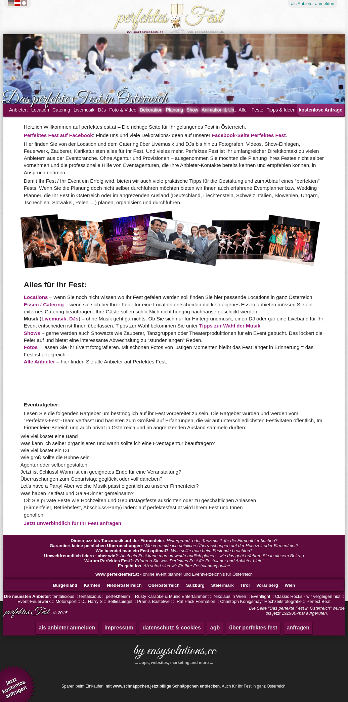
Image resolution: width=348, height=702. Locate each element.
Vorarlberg (267, 585)
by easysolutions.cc (174, 653)
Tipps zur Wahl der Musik (229, 325)
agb (215, 627)
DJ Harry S (92, 601)
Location (40, 110)
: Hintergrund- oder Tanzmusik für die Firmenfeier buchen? (174, 540)
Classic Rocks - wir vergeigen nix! (307, 596)
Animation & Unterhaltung (228, 110)
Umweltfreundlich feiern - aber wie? (81, 555)
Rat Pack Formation (197, 601)
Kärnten (92, 585)
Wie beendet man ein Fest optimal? (131, 550)
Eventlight (260, 596)
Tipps (281, 110)
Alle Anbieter (39, 361)
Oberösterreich (163, 585)
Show (192, 110)
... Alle (240, 110)
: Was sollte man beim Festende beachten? (173, 550)
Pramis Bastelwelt (154, 601)
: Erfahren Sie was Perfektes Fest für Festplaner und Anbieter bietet (174, 560)
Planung (174, 110)
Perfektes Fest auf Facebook (58, 135)
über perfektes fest (253, 627)
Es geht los (129, 565)
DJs (102, 110)
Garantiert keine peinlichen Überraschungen (96, 545)
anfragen (298, 627)
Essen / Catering (44, 304)
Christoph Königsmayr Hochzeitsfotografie (261, 601)
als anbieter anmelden (67, 627)
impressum (118, 627)
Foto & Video (122, 110)
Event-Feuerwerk (34, 601)
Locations (36, 297)
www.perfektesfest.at (117, 574)
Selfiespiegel (119, 601)
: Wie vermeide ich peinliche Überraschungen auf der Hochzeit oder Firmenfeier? (174, 545)
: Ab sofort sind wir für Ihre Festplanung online (174, 565)
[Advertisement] (105, 383)
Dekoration (151, 110)
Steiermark (222, 585)
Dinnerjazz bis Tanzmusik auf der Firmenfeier (117, 540)
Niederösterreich (124, 585)
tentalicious (63, 596)
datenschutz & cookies (171, 627)
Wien (290, 585)
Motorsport (65, 601)
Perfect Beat (319, 601)
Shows (32, 333)
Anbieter (312, 3)
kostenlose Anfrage (320, 110)
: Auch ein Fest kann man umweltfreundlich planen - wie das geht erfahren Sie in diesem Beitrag (174, 555)
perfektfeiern (118, 596)
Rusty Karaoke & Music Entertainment (172, 596)
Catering (61, 110)
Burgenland (65, 585)
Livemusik (84, 110)
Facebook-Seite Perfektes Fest (249, 135)
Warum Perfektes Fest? (108, 560)
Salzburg (195, 585)
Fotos (31, 347)
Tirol (245, 585)
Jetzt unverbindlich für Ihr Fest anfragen (72, 523)
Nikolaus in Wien (230, 596)
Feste (257, 110)
